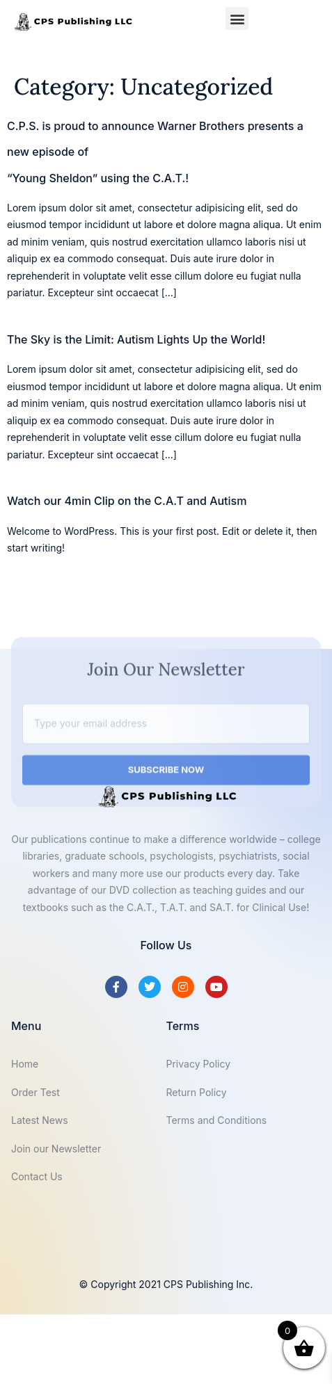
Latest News (39, 1120)
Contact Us (37, 1176)
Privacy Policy (198, 1064)
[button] (237, 18)
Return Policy (196, 1092)
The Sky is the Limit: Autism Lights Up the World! (136, 339)
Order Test (35, 1092)
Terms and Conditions (216, 1120)
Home (24, 1064)
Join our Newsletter (56, 1148)
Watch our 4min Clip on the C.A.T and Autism (126, 501)
